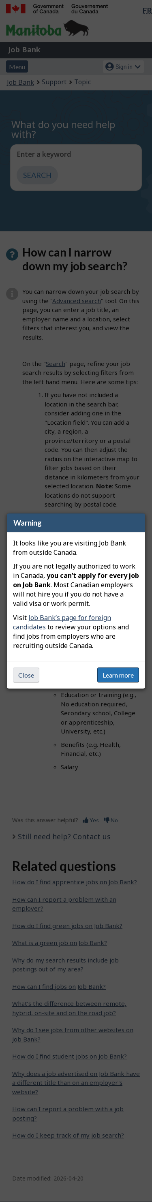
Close (26, 675)
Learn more (118, 675)
